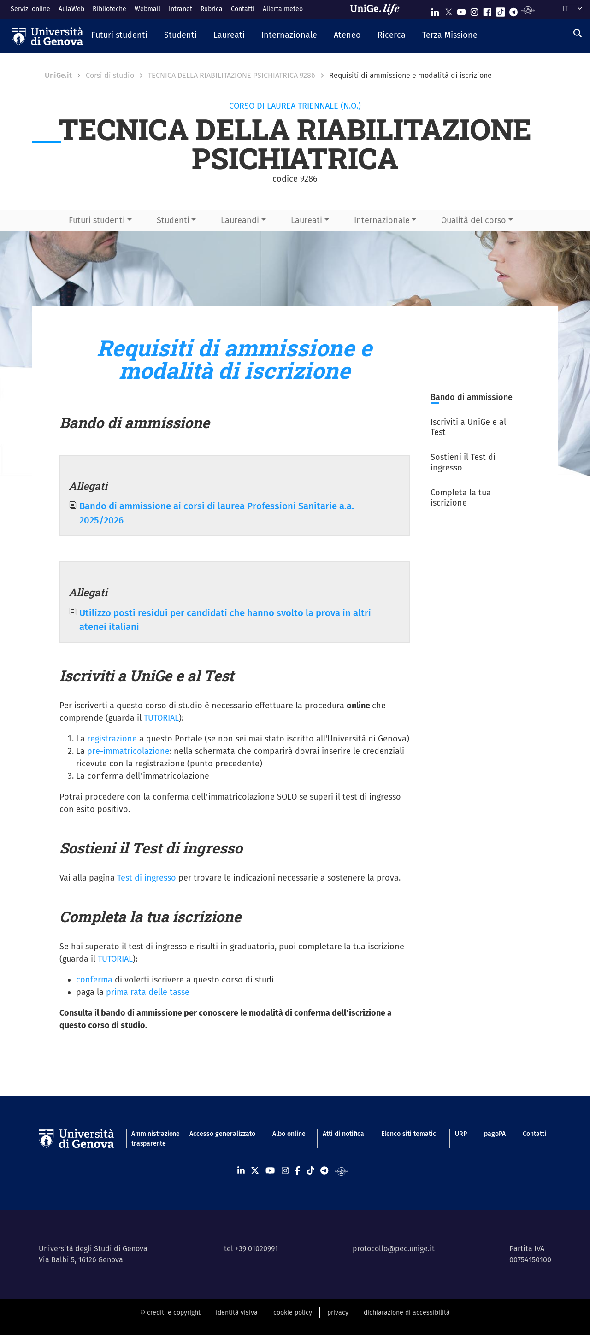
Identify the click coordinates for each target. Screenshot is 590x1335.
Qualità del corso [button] (473, 220)
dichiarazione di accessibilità (407, 1313)
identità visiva (237, 1313)
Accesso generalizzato (222, 1134)
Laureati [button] (306, 220)
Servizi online (30, 9)
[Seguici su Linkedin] (435, 10)
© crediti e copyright (170, 1313)
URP (461, 1134)
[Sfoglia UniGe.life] (378, 9)
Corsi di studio (110, 75)
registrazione (111, 739)
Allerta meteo (283, 9)
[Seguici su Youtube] (461, 10)
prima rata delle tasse (147, 992)
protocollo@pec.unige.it (394, 1248)
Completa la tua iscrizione (461, 498)
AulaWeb (71, 9)
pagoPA (495, 1134)
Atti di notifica (343, 1134)
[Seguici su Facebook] (487, 10)
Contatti (242, 9)
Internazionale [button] (382, 220)
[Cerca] (577, 34)
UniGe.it (58, 75)
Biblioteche (109, 9)
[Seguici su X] (448, 10)
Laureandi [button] (240, 220)
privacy (337, 1313)
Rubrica (212, 9)
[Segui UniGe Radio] (528, 10)
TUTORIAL (161, 718)
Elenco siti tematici (409, 1134)
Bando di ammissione (472, 397)
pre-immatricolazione (128, 751)
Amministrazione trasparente (151, 1138)
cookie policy (292, 1313)
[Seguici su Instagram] (474, 10)
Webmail (147, 9)
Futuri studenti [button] (97, 220)
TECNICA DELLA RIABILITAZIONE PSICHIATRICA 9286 (231, 75)
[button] (119, 36)
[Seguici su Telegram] (513, 10)
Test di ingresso (146, 878)
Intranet (180, 9)
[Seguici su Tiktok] (501, 10)
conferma (94, 980)
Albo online (289, 1134)
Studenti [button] (173, 220)
